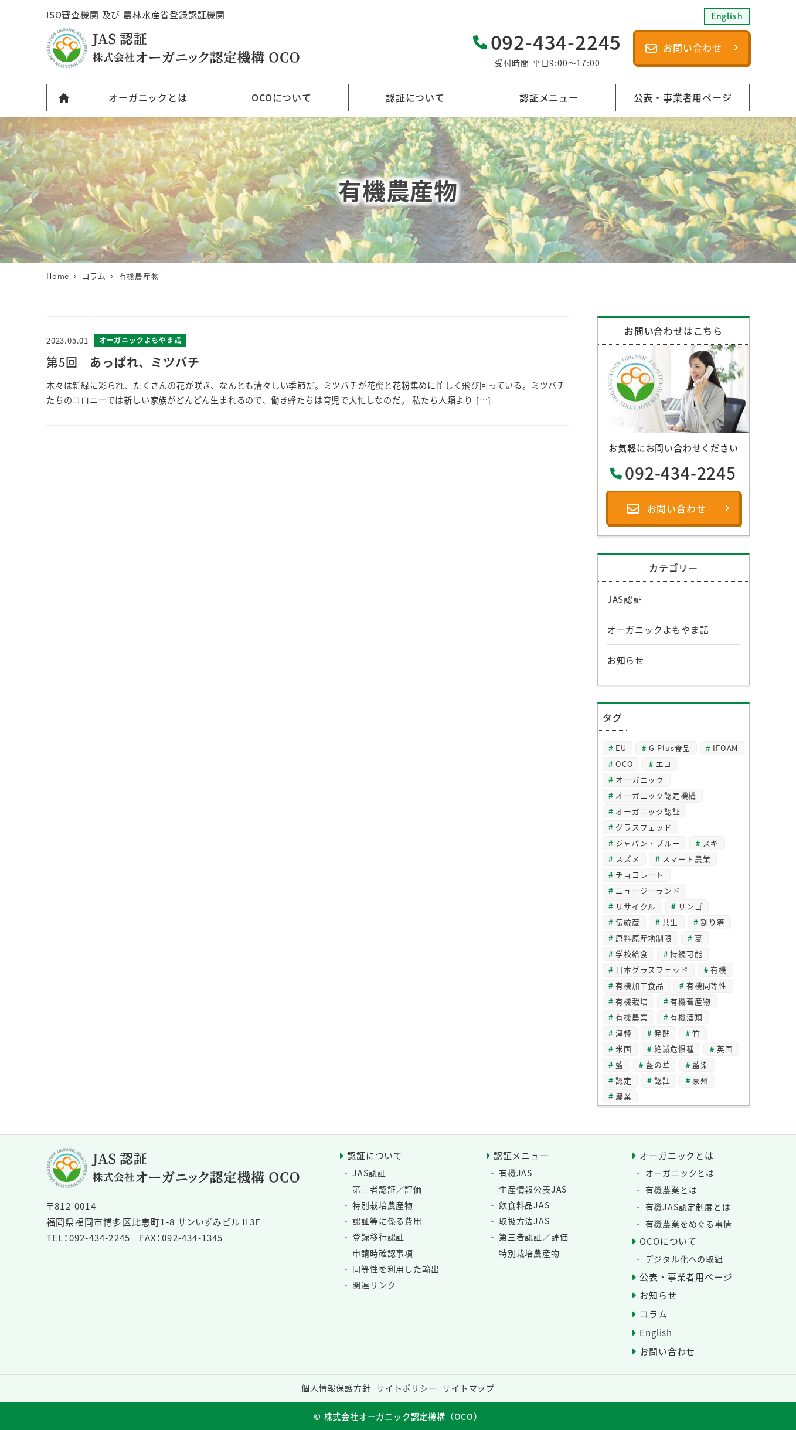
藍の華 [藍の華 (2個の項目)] (658, 1064)
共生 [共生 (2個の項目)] (670, 922)
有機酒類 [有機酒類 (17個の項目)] (686, 1017)
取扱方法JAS (524, 1221)
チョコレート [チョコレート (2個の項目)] (639, 874)
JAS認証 (624, 599)
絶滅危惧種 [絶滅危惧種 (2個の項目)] (674, 1048)
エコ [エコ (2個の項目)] (664, 763)
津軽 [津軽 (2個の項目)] (623, 1032)
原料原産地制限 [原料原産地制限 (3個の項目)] (643, 937)
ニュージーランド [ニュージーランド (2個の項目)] (647, 890)
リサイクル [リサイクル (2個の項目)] (635, 906)
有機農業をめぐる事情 (688, 1223)
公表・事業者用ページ (685, 1277)
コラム (653, 1313)
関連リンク (374, 1284)
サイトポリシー (406, 1388)
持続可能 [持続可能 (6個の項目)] (686, 953)
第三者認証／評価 (386, 1189)
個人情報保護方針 (335, 1388)
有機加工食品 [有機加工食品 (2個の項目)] (639, 985)
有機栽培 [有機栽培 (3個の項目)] (631, 1001)
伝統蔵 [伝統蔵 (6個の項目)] (627, 922)
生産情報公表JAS (533, 1189)
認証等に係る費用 (386, 1221)
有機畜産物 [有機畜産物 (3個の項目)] (690, 1001)
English (655, 1332)
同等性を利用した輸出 (395, 1269)
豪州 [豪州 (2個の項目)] (700, 1080)
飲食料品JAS (524, 1205)
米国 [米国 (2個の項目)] (623, 1048)
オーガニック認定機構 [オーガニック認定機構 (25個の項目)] (655, 795)
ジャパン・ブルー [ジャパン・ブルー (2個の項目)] (647, 842)
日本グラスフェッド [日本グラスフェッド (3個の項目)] (651, 969)
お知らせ (625, 660)
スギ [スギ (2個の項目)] (711, 842)
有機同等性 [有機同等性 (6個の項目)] (706, 985)
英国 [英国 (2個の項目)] (725, 1048)
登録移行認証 (378, 1236)
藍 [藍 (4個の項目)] (619, 1064)
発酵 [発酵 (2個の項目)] (662, 1032)
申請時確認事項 (382, 1253)
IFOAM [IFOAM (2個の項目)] (725, 747)
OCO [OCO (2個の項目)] (624, 763)
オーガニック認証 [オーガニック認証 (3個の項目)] (647, 811)
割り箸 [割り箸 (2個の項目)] (712, 922)
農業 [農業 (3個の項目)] (623, 1096)
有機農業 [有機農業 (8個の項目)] (631, 1017)
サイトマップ (469, 1388)
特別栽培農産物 (382, 1205)
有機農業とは (671, 1189)
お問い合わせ (667, 1351)
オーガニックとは (676, 1155)
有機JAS (515, 1172)
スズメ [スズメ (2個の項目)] (627, 858)
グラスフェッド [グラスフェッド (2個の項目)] (643, 827)
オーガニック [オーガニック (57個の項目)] (639, 779)
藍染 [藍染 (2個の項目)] (700, 1064)
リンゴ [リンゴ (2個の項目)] (690, 906)
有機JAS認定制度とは (688, 1206)
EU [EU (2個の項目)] (621, 747)
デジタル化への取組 (684, 1259)
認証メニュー (521, 1155)
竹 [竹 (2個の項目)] (696, 1032)
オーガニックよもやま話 (658, 629)
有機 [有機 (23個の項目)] (718, 969)
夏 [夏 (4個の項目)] (699, 937)
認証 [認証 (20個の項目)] (662, 1080)
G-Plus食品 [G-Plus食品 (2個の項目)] (669, 747)
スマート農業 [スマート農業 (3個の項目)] (686, 858)
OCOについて (668, 1241)
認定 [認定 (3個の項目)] (623, 1080)
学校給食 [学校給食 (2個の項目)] (631, 953)
